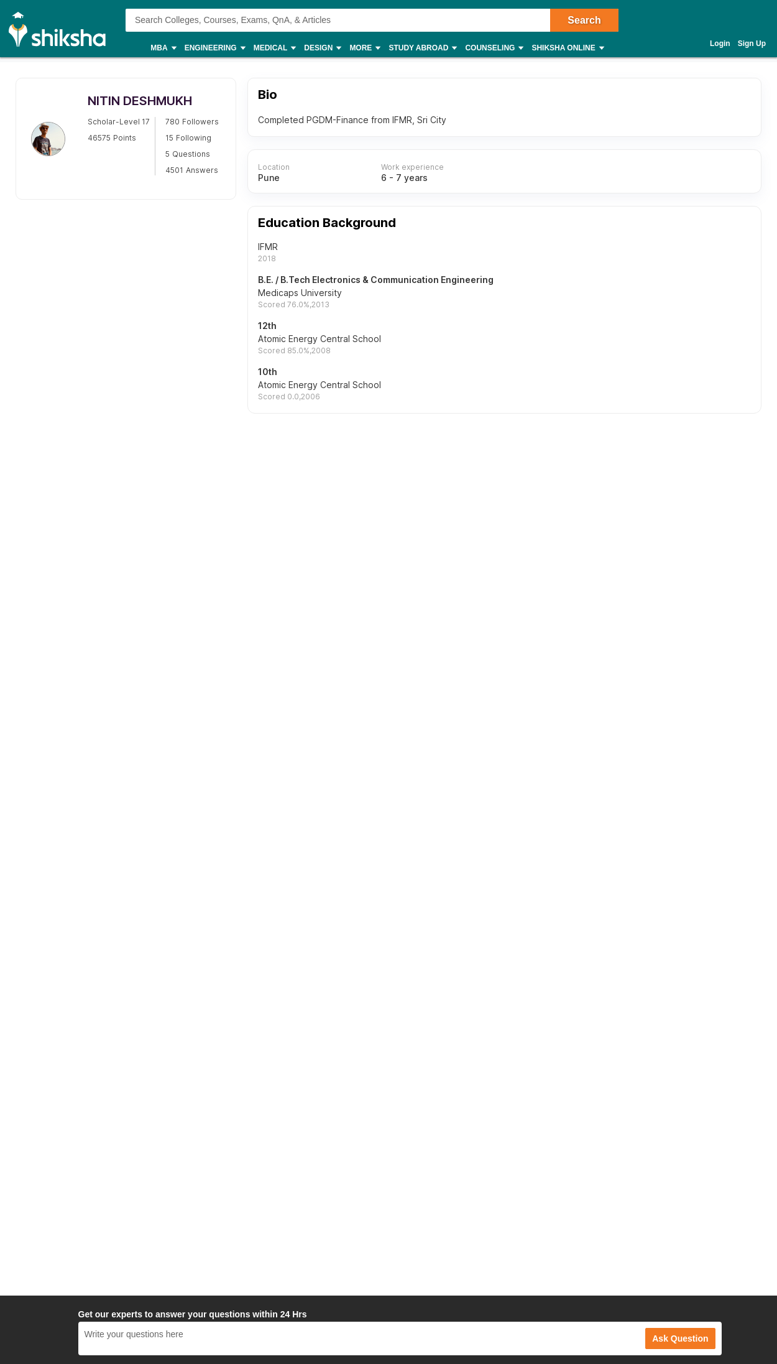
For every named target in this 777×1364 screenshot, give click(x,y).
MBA (162, 48)
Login (720, 43)
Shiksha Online (566, 48)
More (364, 48)
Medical (274, 48)
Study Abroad (422, 48)
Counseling (493, 48)
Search (584, 20)
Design (322, 48)
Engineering (214, 48)
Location (274, 167)
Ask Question (680, 1338)
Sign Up (752, 43)
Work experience (412, 167)
